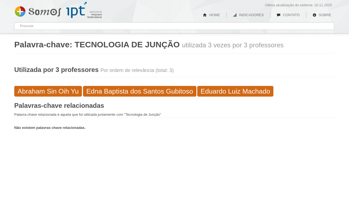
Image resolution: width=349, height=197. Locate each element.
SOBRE (322, 15)
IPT (84, 10)
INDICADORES (248, 15)
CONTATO (288, 15)
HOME (211, 15)
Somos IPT (38, 10)
